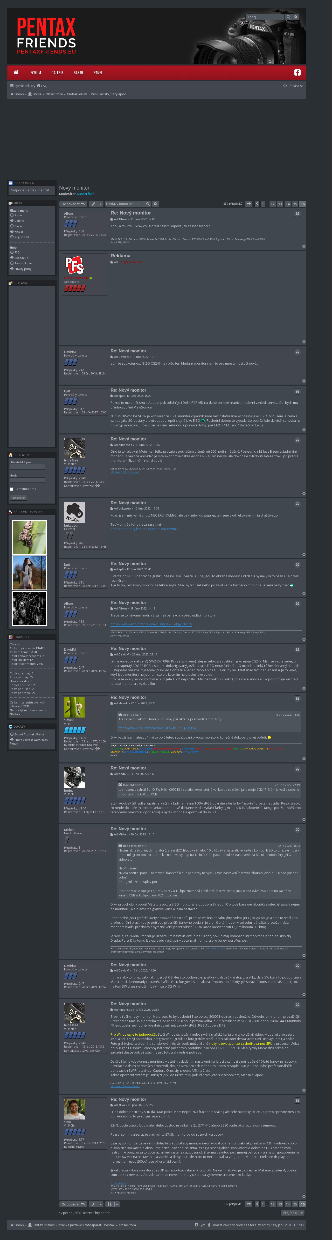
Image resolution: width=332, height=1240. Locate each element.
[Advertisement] (156, 138)
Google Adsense (76, 278)
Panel (98, 72)
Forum (36, 72)
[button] (248, 204)
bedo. (68, 790)
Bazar (78, 72)
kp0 (67, 391)
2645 (82, 478)
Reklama (120, 255)
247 (81, 370)
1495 (82, 738)
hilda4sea (71, 460)
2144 (82, 808)
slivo (67, 1122)
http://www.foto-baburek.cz (125, 472)
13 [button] (280, 204)
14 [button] (287, 204)
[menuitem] (42, 86)
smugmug (120, 1183)
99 (80, 543)
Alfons (69, 213)
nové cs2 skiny (217, 948)
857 (81, 1139)
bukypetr (71, 525)
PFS (112, 1183)
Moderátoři (85, 194)
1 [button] (263, 204)
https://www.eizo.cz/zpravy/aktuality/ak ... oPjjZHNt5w (151, 624)
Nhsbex (15, 714)
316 (81, 409)
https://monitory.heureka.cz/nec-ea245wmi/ (144, 529)
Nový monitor (74, 188)
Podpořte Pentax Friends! (29, 190)
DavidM (70, 352)
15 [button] (295, 204)
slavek (69, 720)
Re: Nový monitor (130, 213)
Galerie (57, 72)
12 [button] (272, 204)
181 (81, 231)
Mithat (69, 830)
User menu (20, 455)
